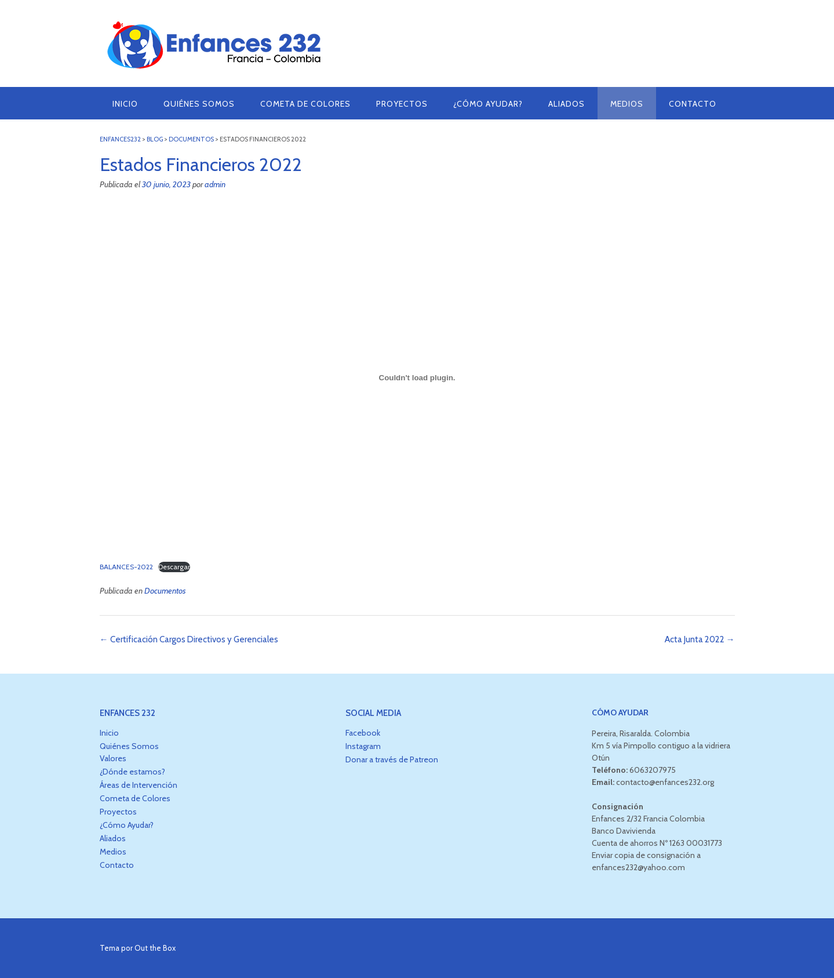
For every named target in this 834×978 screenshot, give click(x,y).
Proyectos (402, 104)
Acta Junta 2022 (700, 639)
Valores (113, 758)
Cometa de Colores (305, 104)
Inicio (125, 104)
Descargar (174, 566)
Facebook (362, 733)
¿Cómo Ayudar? (488, 104)
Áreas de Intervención (138, 785)
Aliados (566, 104)
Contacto (692, 104)
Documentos (165, 591)
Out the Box (155, 947)
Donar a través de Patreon (391, 759)
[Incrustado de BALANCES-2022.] (417, 378)
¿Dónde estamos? (132, 771)
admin (215, 184)
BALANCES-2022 (126, 566)
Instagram (363, 746)
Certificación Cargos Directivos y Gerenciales (189, 639)
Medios (626, 104)
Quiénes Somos (199, 104)
